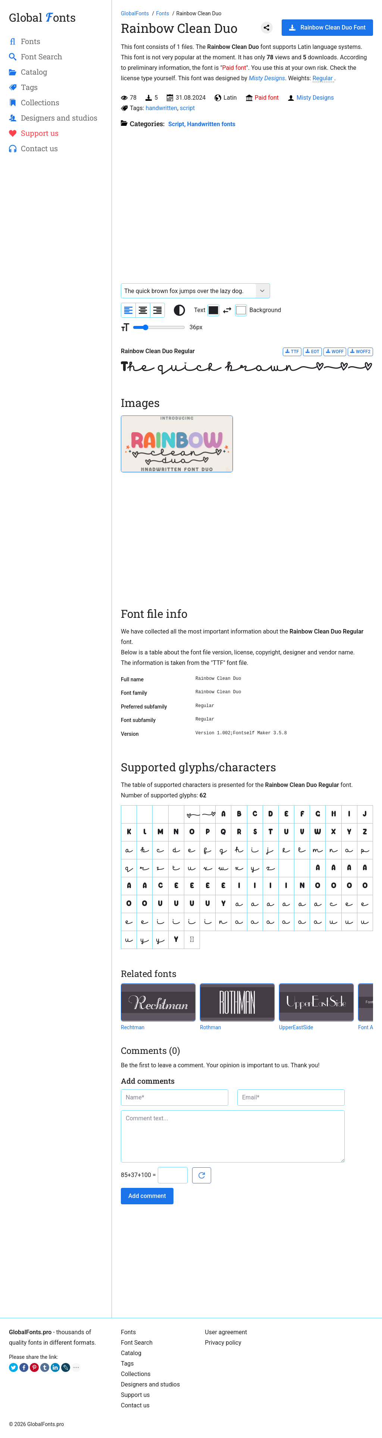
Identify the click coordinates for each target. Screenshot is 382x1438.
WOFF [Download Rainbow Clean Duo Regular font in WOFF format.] (335, 351)
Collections (136, 1374)
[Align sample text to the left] (128, 310)
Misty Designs (267, 78)
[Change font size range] (159, 327)
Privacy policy (223, 1342)
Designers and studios (150, 1384)
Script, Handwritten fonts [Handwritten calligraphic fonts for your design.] (201, 124)
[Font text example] (188, 291)
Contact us (135, 1405)
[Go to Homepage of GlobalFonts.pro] (135, 13)
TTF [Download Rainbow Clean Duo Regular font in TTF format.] (292, 351)
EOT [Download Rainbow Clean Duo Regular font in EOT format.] (312, 351)
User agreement (226, 1332)
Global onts (42, 17)
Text (206, 310)
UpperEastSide (296, 1027)
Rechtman (132, 1027)
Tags (127, 1363)
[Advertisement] (56, 280)
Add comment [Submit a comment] (147, 1195)
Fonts (128, 1332)
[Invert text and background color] (227, 310)
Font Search (137, 1342)
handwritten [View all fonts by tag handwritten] (161, 108)
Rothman (210, 1027)
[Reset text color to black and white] (179, 310)
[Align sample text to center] (142, 310)
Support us (135, 1394)
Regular (323, 78)
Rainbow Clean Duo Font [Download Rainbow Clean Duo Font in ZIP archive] (327, 27)
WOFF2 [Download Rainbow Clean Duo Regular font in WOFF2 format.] (360, 351)
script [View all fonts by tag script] (187, 108)
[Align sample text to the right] (157, 310)
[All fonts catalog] (163, 13)
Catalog (131, 1353)
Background (258, 310)
